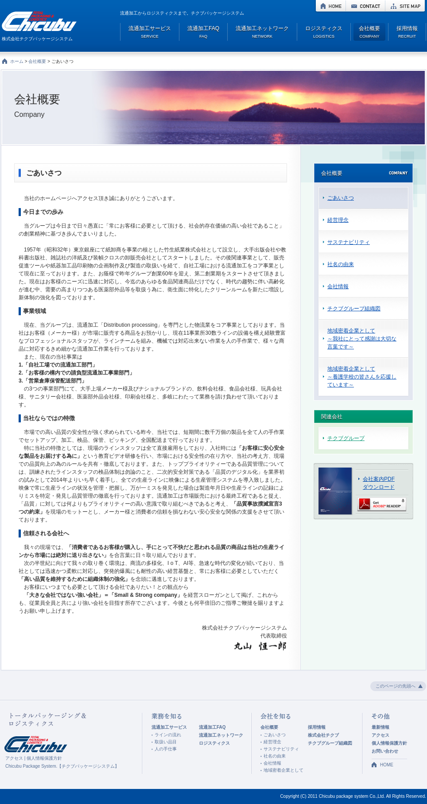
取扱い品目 (166, 741)
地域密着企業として (283, 770)
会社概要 (37, 61)
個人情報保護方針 (44, 758)
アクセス (14, 758)
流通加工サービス (169, 727)
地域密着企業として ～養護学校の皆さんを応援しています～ (361, 377)
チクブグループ (346, 438)
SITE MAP (405, 6)
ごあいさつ (340, 198)
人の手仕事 (166, 748)
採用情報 (317, 727)
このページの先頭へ (395, 686)
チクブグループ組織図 (353, 308)
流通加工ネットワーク (221, 735)
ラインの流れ (168, 734)
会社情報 (338, 286)
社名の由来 (340, 264)
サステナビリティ (348, 242)
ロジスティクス (214, 743)
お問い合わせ (385, 751)
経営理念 (338, 220)
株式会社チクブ (323, 735)
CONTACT (365, 6)
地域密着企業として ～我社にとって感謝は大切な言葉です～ (361, 339)
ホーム (16, 61)
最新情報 (380, 727)
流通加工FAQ (212, 727)
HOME (330, 6)
